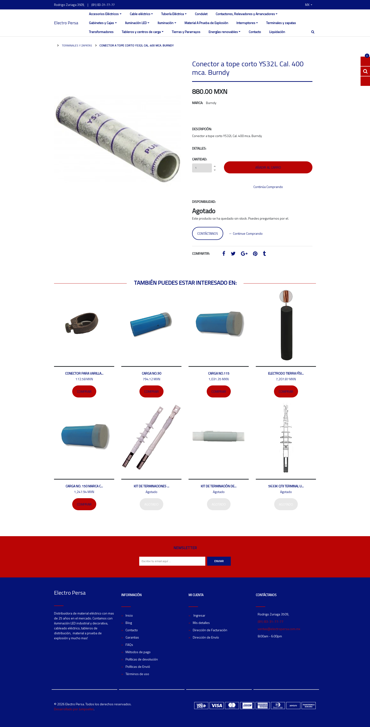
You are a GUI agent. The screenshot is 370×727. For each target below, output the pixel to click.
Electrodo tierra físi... (286, 373)
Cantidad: (199, 159)
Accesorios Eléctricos (104, 13)
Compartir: (201, 253)
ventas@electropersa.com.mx (279, 628)
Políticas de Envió (138, 666)
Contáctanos (207, 233)
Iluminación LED (136, 22)
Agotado (151, 504)
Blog (129, 622)
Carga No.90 (151, 373)
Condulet (201, 13)
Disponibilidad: (204, 201)
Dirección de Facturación (210, 629)
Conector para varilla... (84, 373)
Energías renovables (223, 31)
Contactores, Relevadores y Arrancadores (245, 13)
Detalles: (199, 148)
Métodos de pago (138, 651)
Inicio (129, 615)
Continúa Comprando (268, 186)
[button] (308, 4)
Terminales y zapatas (281, 22)
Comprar (84, 391)
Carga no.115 (218, 373)
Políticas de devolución (142, 659)
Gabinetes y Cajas (101, 22)
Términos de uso (137, 673)
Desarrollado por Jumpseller (74, 708)
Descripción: (202, 128)
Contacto (255, 31)
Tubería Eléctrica (172, 13)
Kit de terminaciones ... (151, 486)
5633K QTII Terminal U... (286, 486)
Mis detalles (201, 622)
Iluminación (165, 22)
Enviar (219, 561)
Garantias (132, 637)
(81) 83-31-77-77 (103, 4)
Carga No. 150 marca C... (84, 486)
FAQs (129, 644)
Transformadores (101, 31)
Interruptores (245, 22)
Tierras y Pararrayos (186, 31)
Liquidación (277, 31)
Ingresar (199, 615)
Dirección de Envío (206, 637)
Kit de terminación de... (218, 486)
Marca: (197, 102)
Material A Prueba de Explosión (206, 22)
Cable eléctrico (140, 13)
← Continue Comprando (246, 233)
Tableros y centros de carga (141, 31)
